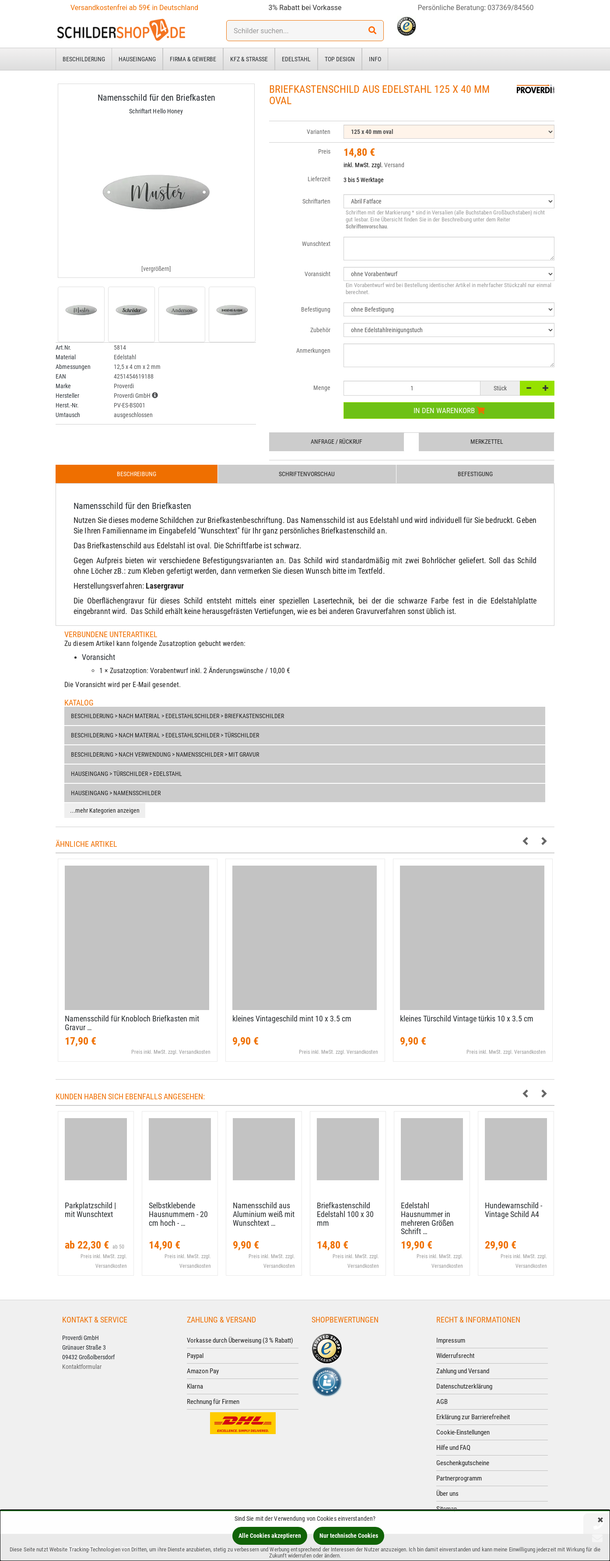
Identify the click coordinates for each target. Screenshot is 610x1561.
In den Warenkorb (449, 410)
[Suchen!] (372, 31)
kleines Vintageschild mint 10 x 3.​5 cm (291, 1018)
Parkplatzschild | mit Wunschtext (90, 1210)
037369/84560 (510, 8)
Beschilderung (84, 59)
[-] (528, 388)
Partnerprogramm (459, 1478)
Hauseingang (137, 59)
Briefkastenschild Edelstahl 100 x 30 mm (345, 1214)
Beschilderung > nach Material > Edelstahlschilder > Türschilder (165, 735)
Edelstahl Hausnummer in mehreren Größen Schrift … (427, 1218)
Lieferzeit (319, 178)
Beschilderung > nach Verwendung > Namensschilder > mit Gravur (165, 754)
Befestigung (475, 473)
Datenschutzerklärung (464, 1386)
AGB (442, 1402)
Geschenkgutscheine (462, 1463)
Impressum (450, 1340)
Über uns (447, 1494)
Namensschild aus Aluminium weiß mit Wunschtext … (263, 1214)
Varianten (318, 131)
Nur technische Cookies (348, 1535)
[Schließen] (600, 1520)
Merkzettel (486, 441)
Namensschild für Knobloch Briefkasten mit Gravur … (132, 1023)
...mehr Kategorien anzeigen (105, 810)
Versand (394, 164)
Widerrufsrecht (455, 1356)
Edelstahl (296, 59)
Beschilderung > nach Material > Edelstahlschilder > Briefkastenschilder (177, 715)
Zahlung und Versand (462, 1371)
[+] (545, 388)
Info (375, 59)
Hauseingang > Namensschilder (116, 792)
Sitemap (446, 1509)
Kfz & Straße (249, 59)
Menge (321, 387)
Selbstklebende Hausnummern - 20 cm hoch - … (178, 1214)
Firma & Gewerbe (193, 59)
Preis (324, 151)
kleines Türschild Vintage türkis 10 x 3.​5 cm (466, 1018)
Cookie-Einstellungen (463, 1432)
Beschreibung (136, 473)
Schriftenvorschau (307, 473)
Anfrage (336, 441)
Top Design (340, 59)
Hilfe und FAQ (453, 1448)
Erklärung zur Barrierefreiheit (473, 1417)
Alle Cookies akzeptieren (269, 1535)
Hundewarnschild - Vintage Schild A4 (513, 1210)
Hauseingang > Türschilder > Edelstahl (126, 773)
